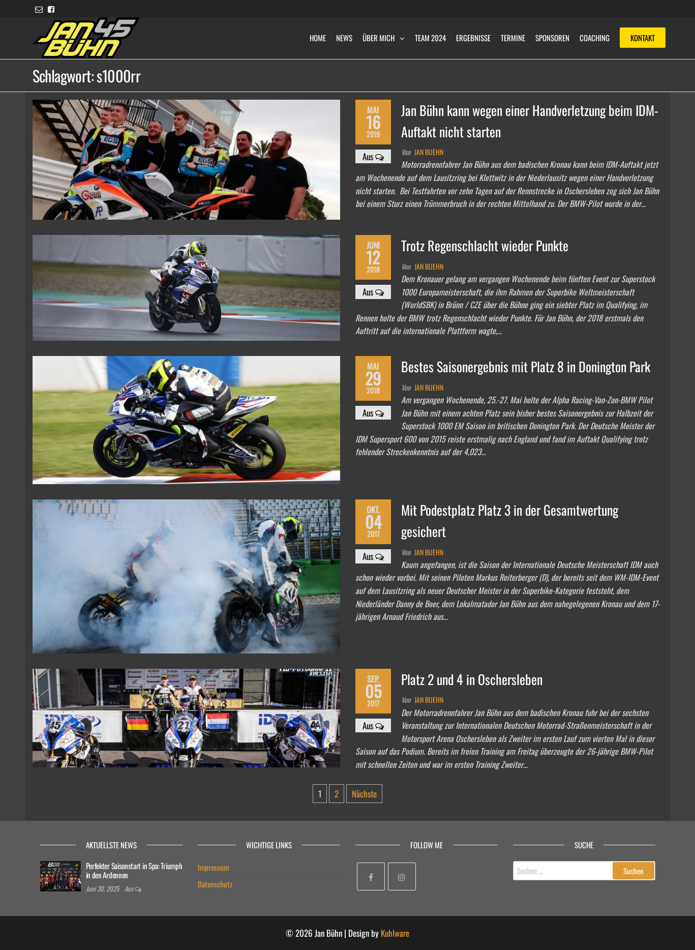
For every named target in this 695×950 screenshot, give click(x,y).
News (344, 37)
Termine (513, 37)
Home (318, 37)
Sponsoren (552, 37)
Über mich (378, 37)
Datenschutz (215, 883)
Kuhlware (395, 933)
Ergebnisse (473, 37)
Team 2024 (430, 37)
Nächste (364, 793)
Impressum (213, 867)
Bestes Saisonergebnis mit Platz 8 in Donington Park (525, 366)
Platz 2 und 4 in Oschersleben (471, 679)
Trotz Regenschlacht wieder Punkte (484, 245)
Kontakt (642, 37)
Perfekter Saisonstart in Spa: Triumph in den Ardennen (134, 870)
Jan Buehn (428, 151)
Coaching (595, 37)
